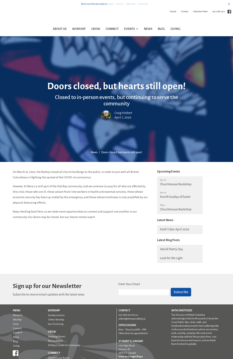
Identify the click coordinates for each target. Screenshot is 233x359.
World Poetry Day (171, 255)
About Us (60, 34)
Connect (112, 34)
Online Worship (56, 325)
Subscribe (181, 298)
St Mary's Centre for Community (64, 351)
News (148, 34)
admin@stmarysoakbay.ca (132, 324)
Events (131, 35)
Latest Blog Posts (168, 245)
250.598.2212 (218, 11)
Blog (161, 34)
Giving (175, 34)
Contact (184, 11)
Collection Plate (200, 11)
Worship (79, 34)
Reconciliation (55, 346)
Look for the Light (171, 263)
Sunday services (56, 321)
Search (173, 11)
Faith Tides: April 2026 (174, 235)
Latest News (165, 225)
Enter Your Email (129, 289)
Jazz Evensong (56, 329)
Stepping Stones (56, 342)
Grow (95, 34)
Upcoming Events (168, 177)
